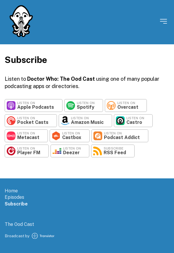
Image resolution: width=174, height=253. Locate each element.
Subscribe (16, 204)
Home (11, 191)
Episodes (14, 197)
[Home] (21, 36)
